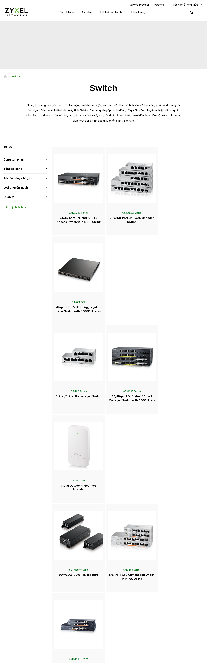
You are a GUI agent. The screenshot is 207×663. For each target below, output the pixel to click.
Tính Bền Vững (167, 626)
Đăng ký (41, 612)
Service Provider (139, 4)
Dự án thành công (169, 632)
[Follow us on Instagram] (43, 634)
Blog (114, 632)
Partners (159, 4)
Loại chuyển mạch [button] (15, 187)
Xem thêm (128, 503)
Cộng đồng (68, 601)
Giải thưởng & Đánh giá (123, 621)
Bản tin (115, 626)
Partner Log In (167, 595)
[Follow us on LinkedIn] (26, 634)
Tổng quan (68, 595)
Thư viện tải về (70, 607)
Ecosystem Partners (170, 607)
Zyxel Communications (172, 638)
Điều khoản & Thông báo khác (78, 624)
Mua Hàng (138, 12)
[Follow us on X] (35, 634)
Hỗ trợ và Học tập (112, 12)
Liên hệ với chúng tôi (103, 569)
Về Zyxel (164, 621)
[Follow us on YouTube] (17, 634)
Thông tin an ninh (71, 618)
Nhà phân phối (119, 601)
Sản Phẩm (67, 12)
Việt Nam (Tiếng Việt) (185, 4)
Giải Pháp (87, 12)
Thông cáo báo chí (121, 615)
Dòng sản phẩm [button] (13, 159)
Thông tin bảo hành (73, 612)
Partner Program (168, 601)
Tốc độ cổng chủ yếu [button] (17, 178)
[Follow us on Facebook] (8, 634)
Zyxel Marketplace (121, 595)
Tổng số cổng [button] (12, 169)
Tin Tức (117, 609)
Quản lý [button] (8, 197)
